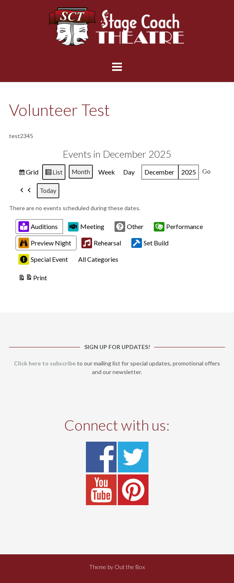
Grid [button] (28, 173)
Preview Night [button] (44, 243)
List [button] (54, 173)
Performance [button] (178, 226)
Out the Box (130, 566)
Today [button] (48, 190)
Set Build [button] (150, 243)
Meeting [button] (86, 226)
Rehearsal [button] (101, 243)
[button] (26, 190)
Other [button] (129, 226)
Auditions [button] (38, 226)
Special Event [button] (43, 259)
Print (32, 278)
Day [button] (129, 172)
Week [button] (106, 172)
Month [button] (81, 171)
